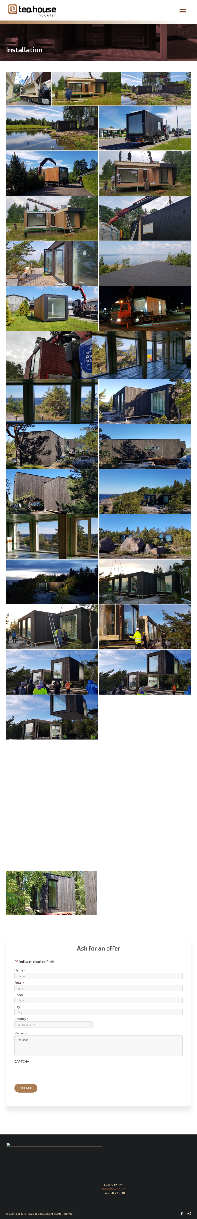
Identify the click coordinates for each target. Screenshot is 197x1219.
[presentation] (45, 1073)
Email (19, 984)
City (17, 1009)
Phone (19, 997)
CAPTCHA (21, 1063)
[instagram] (189, 1211)
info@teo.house (114, 1186)
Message (20, 1035)
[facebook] (181, 1211)
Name (19, 972)
